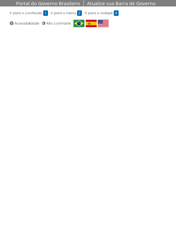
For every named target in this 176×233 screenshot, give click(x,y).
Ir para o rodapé (102, 13)
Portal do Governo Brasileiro (48, 3)
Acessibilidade (25, 23)
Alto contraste (56, 23)
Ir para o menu (66, 13)
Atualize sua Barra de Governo (121, 3)
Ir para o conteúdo (29, 13)
